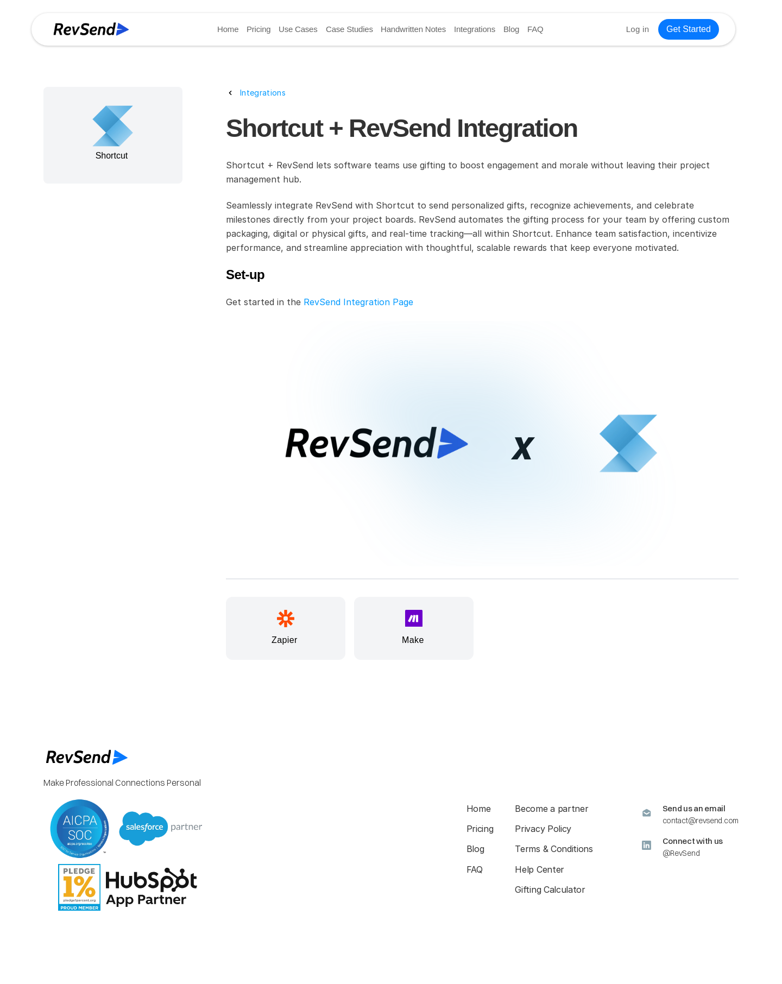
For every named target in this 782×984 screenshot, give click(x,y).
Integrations (474, 29)
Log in (637, 29)
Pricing (258, 29)
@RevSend (681, 853)
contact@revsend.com (701, 820)
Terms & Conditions (553, 848)
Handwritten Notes (413, 29)
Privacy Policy (543, 828)
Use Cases (298, 29)
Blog (511, 29)
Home (227, 29)
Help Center (539, 869)
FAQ (535, 29)
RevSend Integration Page (358, 302)
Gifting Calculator (550, 889)
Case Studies (349, 29)
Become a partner (551, 808)
